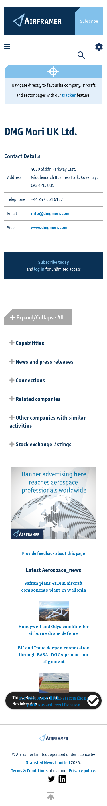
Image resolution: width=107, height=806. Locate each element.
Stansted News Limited (48, 762)
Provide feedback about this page (53, 553)
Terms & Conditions (29, 770)
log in (39, 269)
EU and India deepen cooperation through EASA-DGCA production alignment (54, 654)
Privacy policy (82, 770)
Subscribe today (53, 262)
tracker (69, 95)
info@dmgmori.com (50, 213)
